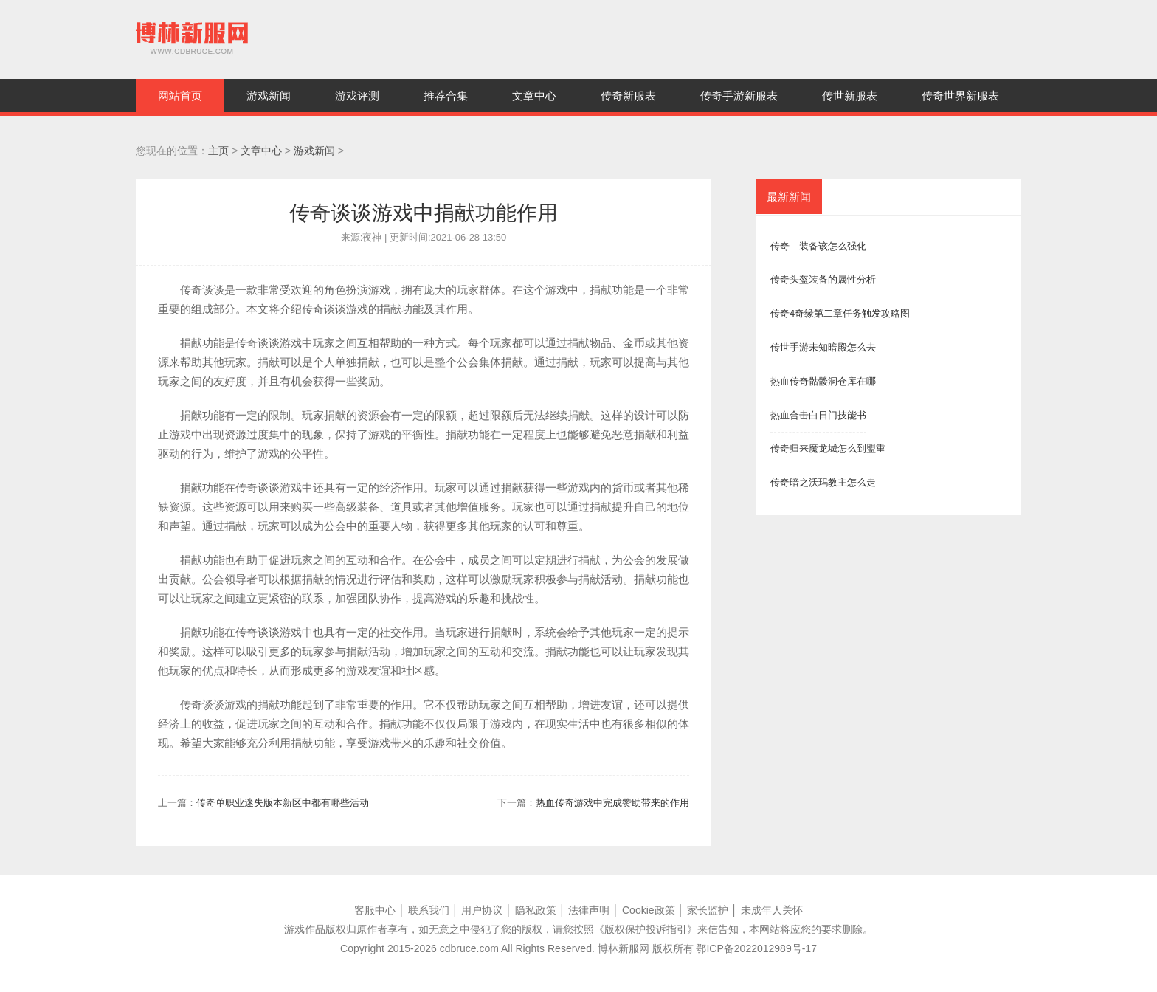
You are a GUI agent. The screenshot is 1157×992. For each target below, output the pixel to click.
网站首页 (180, 95)
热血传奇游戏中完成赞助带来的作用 (612, 802)
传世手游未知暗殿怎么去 (823, 347)
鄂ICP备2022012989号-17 (756, 948)
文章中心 (534, 95)
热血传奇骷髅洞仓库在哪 (823, 381)
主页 (218, 150)
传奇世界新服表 (960, 95)
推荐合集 (446, 95)
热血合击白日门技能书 (818, 415)
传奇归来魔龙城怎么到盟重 (827, 448)
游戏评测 (357, 95)
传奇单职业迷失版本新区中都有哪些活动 (282, 802)
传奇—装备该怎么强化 (818, 246)
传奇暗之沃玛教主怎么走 (823, 482)
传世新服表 (849, 95)
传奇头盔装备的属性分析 (823, 279)
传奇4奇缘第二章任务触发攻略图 (840, 313)
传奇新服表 (628, 95)
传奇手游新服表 (739, 95)
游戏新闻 (268, 95)
